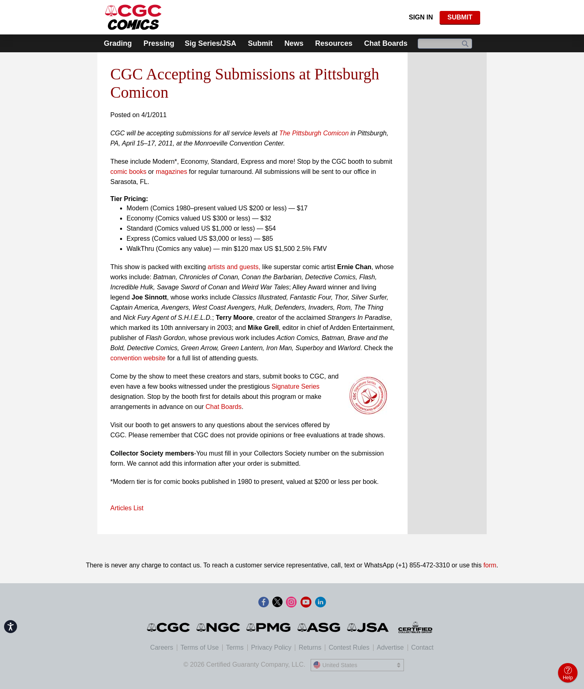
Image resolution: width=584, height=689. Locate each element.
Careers (161, 647)
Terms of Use (199, 647)
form (489, 565)
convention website (137, 358)
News (293, 43)
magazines (171, 171)
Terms (235, 647)
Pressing (159, 43)
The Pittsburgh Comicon (314, 133)
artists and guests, (234, 266)
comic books (128, 171)
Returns (309, 647)
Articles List (127, 508)
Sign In (421, 17)
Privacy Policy (271, 647)
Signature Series (296, 386)
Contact (422, 647)
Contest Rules (348, 647)
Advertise (390, 647)
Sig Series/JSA (210, 43)
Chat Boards (386, 43)
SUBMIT (459, 17)
